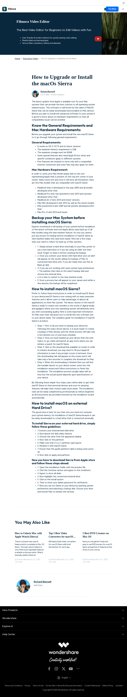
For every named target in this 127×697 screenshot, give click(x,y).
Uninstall (119, 686)
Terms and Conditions (13, 686)
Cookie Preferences (92, 686)
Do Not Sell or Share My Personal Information (64, 686)
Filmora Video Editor (33, 21)
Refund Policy (107, 686)
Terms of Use (38, 686)
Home (17, 58)
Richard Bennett (48, 91)
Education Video (30, 58)
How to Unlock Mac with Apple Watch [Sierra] (28, 535)
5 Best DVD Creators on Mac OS (96, 535)
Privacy (27, 686)
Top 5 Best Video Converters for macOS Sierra (61, 535)
